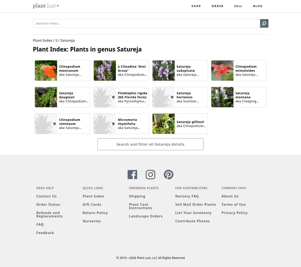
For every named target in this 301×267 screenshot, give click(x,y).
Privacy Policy (235, 212)
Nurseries (92, 221)
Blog (258, 6)
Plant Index (42, 40)
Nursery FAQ (187, 196)
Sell (238, 6)
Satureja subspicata (186, 68)
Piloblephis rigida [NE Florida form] (132, 95)
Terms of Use (234, 204)
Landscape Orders (146, 216)
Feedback (45, 232)
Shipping (137, 196)
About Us (230, 196)
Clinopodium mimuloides (246, 68)
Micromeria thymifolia (127, 122)
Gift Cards (92, 204)
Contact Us (46, 196)
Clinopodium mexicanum (70, 68)
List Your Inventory (193, 212)
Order (218, 6)
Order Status (48, 204)
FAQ (40, 224)
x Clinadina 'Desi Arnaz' (132, 68)
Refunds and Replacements (49, 214)
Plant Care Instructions (140, 206)
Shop (196, 6)
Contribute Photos (192, 221)
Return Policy (95, 212)
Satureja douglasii (67, 95)
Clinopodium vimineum (70, 122)
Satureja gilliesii (190, 122)
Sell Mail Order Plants (195, 204)
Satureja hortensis (185, 95)
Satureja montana (243, 95)
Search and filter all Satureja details (151, 144)
